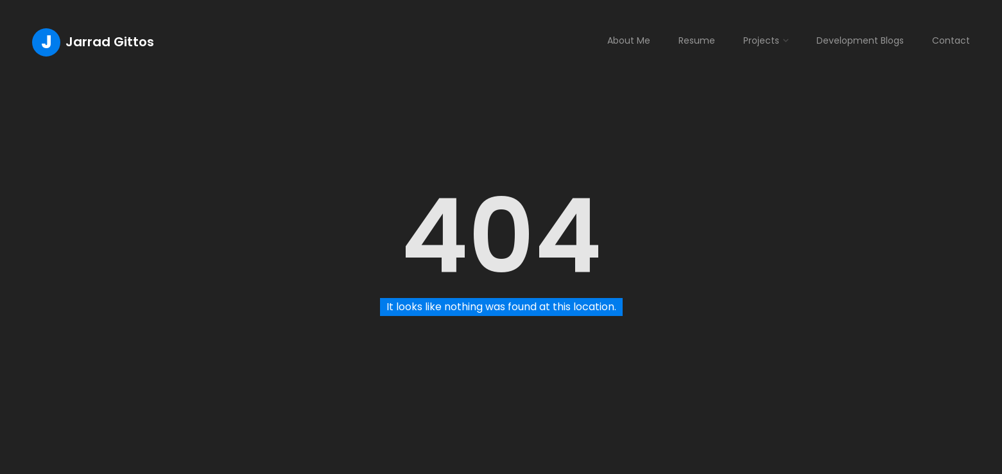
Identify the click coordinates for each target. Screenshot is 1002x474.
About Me (628, 40)
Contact (951, 40)
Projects (761, 40)
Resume (696, 40)
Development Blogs (860, 40)
